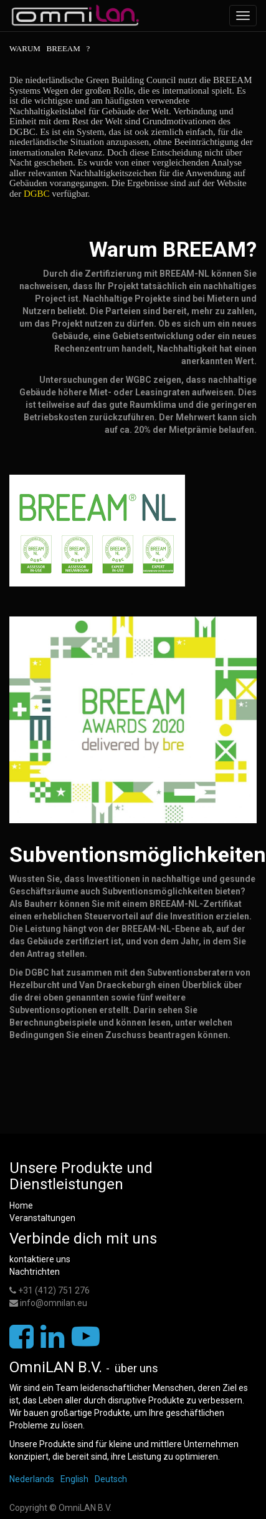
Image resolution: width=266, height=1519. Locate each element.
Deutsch (111, 1479)
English (74, 1479)
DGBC (56, 194)
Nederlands (31, 1479)
